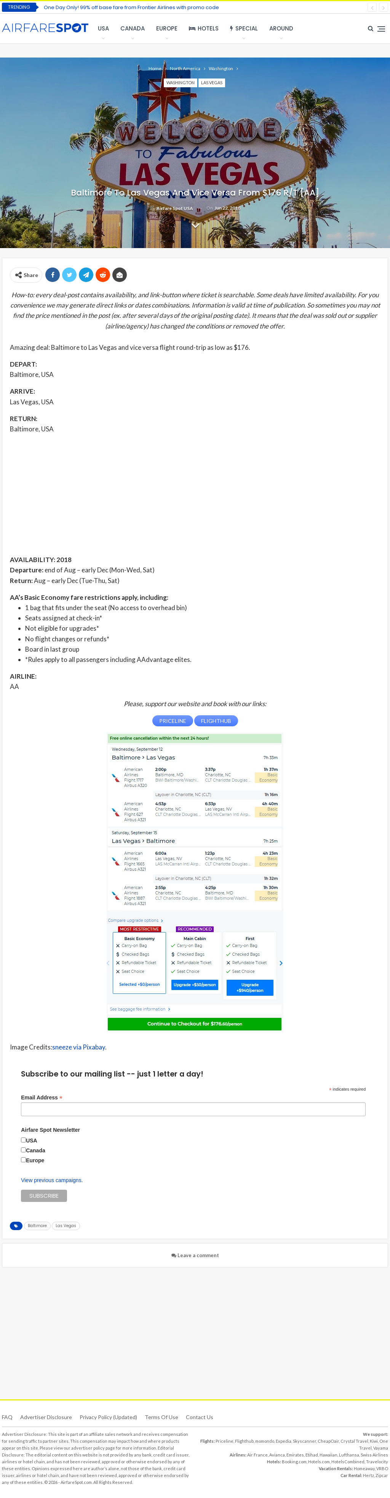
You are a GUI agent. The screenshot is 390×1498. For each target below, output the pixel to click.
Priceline (224, 1441)
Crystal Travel (354, 1441)
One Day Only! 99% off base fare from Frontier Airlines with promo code (131, 7)
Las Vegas (211, 82)
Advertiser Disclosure (46, 1417)
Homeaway (364, 1468)
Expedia (283, 1441)
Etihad (311, 1454)
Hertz (368, 1475)
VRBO (382, 1468)
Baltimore (37, 1226)
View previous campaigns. (52, 1180)
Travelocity (377, 1461)
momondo (264, 1441)
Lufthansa (349, 1454)
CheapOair (328, 1441)
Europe (166, 28)
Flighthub (244, 1441)
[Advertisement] (195, 494)
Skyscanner (304, 1441)
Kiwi (374, 1441)
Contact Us (199, 1417)
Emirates (295, 1454)
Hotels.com (319, 1461)
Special (244, 28)
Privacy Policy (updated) (108, 1417)
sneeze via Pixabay (78, 1047)
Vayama (380, 1447)
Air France (257, 1454)
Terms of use (161, 1417)
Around (281, 28)
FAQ (7, 1417)
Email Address (41, 1097)
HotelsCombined (347, 1461)
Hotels (204, 28)
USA (103, 28)
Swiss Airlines (374, 1454)
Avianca (277, 1454)
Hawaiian (328, 1454)
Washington (180, 82)
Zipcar (382, 1475)
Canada (132, 28)
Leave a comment (195, 1255)
